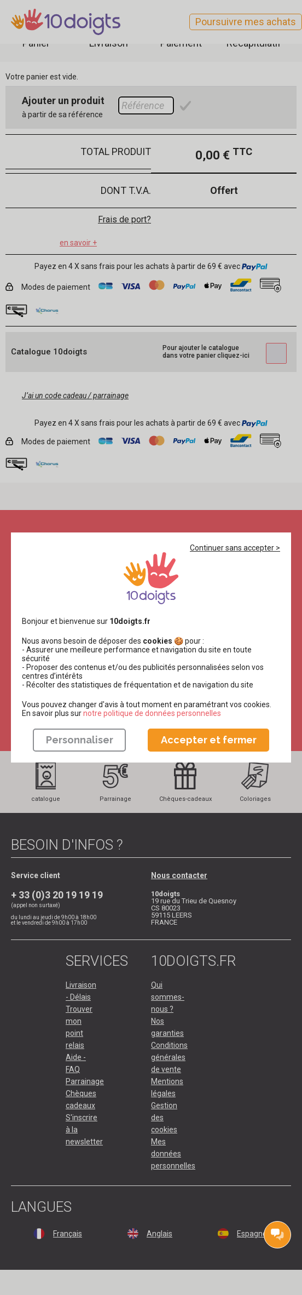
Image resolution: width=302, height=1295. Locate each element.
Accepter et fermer (209, 740)
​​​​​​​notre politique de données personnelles (152, 713)
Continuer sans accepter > (235, 547)
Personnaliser (79, 740)
